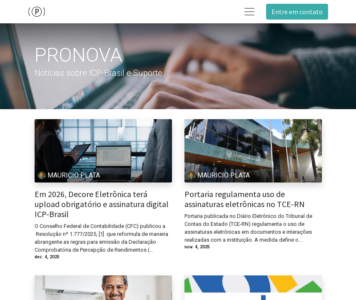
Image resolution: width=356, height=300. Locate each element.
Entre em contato (297, 12)
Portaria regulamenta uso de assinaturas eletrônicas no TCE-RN (244, 199)
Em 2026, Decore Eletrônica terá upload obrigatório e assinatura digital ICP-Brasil (102, 204)
